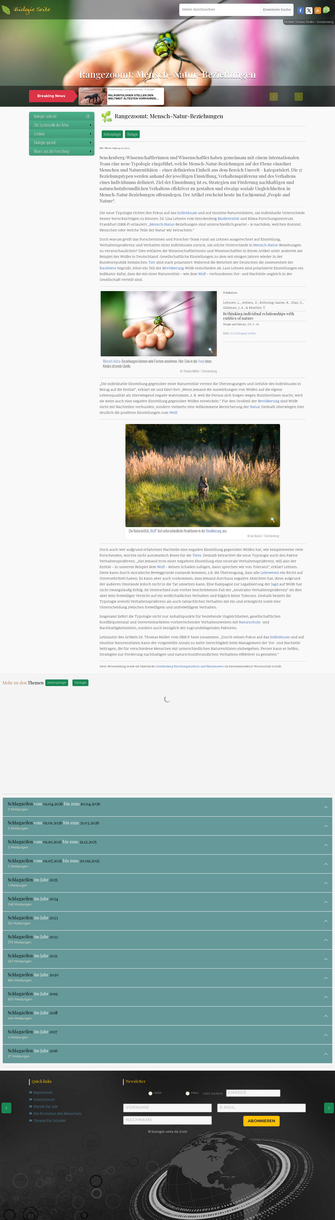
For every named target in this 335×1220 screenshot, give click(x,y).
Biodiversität (228, 219)
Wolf (202, 274)
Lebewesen (269, 573)
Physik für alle (43, 1106)
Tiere (196, 555)
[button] (326, 9)
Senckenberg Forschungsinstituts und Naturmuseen (190, 667)
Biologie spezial (63, 142)
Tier (151, 262)
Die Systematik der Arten (63, 125)
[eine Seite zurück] (6, 1108)
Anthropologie (112, 134)
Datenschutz (42, 1099)
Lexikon (63, 133)
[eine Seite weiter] (329, 1108)
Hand (201, 361)
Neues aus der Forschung (63, 151)
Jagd (274, 584)
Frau (195, 1093)
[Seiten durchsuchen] (219, 10)
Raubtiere (108, 268)
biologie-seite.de (62, 116)
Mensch (156, 224)
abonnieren (261, 1121)
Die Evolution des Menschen (55, 1114)
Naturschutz (249, 622)
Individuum (187, 213)
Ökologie (132, 134)
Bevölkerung (173, 268)
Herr (158, 1093)
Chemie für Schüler (47, 1121)
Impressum (40, 1092)
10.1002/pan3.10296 (243, 334)
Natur (169, 224)
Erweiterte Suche (277, 9)
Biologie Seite (32, 10)
